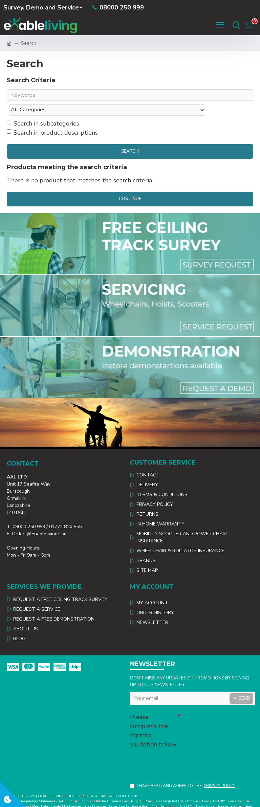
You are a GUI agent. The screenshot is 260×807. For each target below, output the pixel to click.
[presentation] (177, 749)
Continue (130, 185)
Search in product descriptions (52, 119)
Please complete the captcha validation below (153, 717)
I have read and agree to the (183, 773)
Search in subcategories (43, 110)
